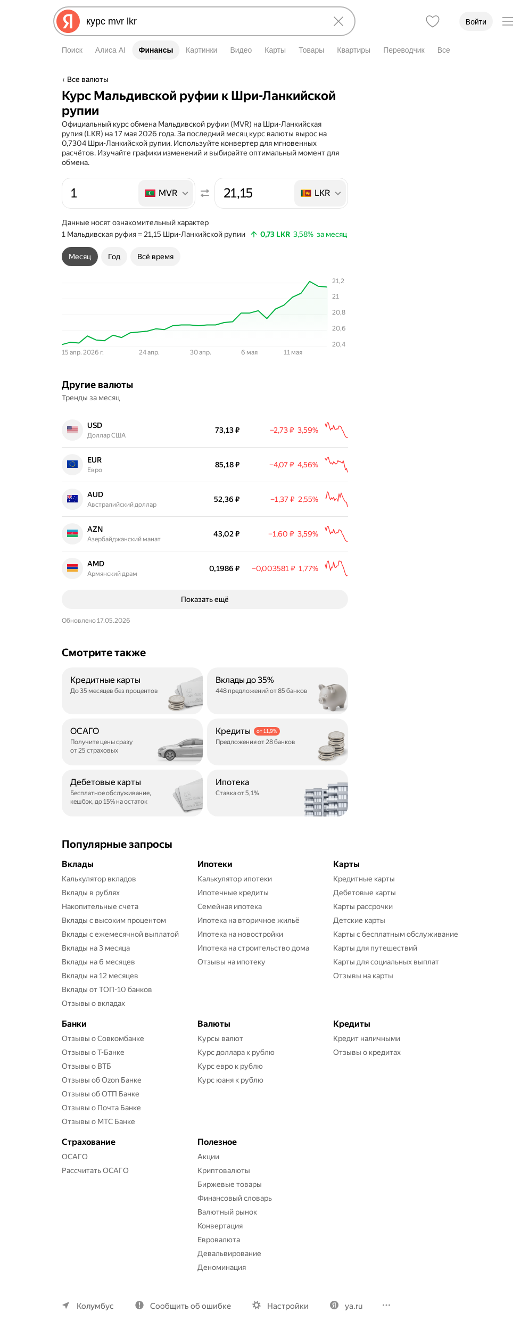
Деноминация (221, 1267)
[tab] (80, 256)
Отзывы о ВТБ (86, 1066)
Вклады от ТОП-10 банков (107, 989)
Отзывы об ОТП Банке (100, 1094)
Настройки (288, 1306)
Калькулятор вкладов (99, 878)
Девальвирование (229, 1253)
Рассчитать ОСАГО (95, 1170)
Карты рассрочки (363, 906)
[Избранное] (432, 21)
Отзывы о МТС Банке (98, 1121)
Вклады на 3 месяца (96, 948)
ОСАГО (75, 1156)
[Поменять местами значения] (204, 193)
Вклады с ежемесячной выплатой (120, 934)
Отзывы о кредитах (367, 1052)
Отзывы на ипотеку (231, 962)
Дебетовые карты (364, 892)
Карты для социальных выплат (386, 962)
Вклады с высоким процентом (114, 920)
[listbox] (166, 193)
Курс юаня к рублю (230, 1080)
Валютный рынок (227, 1212)
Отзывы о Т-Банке (93, 1052)
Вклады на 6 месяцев (98, 962)
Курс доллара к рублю (236, 1052)
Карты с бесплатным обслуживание (395, 934)
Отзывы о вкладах (93, 1003)
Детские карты (359, 920)
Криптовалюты (223, 1170)
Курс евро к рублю (230, 1066)
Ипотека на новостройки (240, 934)
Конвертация (220, 1226)
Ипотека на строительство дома (253, 948)
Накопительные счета (100, 906)
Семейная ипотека (229, 906)
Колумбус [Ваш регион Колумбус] (95, 1306)
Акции (208, 1156)
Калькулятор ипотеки (234, 878)
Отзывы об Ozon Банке (102, 1080)
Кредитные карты (364, 878)
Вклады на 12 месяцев (100, 975)
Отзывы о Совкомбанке (103, 1038)
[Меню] (507, 21)
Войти (476, 22)
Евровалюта (218, 1239)
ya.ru (353, 1306)
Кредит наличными (366, 1038)
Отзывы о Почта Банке (101, 1107)
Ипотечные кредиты (233, 892)
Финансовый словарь (234, 1198)
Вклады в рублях (91, 892)
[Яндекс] (68, 21)
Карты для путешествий (375, 948)
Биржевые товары (229, 1184)
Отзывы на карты (363, 975)
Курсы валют (220, 1038)
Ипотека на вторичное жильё (248, 920)
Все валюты (88, 79)
